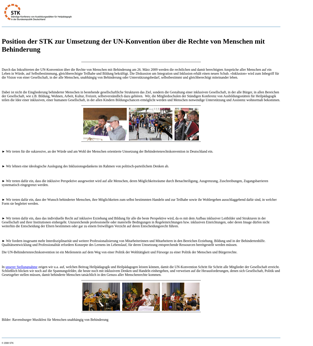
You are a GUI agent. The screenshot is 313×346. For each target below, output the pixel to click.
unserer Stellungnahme (21, 267)
